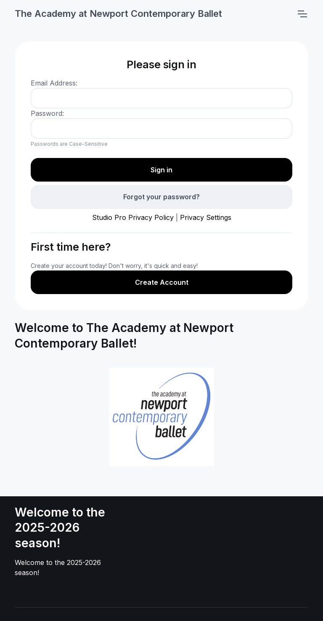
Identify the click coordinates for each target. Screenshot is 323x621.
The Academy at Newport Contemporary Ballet (118, 13)
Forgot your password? (161, 197)
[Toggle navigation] (302, 13)
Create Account (161, 282)
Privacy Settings (205, 217)
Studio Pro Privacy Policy (133, 217)
